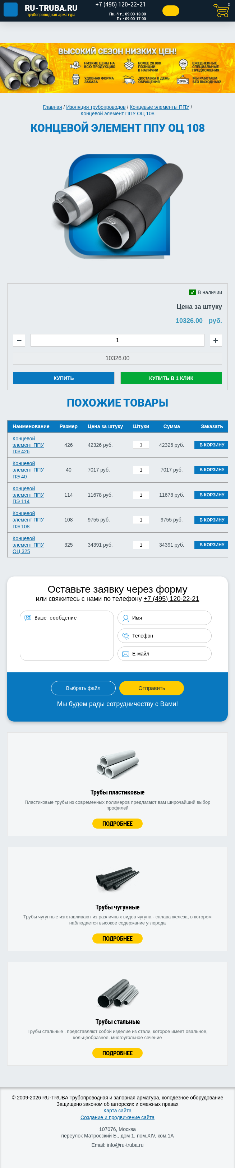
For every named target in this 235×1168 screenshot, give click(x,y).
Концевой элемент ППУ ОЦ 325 (28, 545)
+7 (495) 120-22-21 (171, 598)
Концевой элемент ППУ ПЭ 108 (28, 519)
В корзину (212, 445)
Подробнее (117, 823)
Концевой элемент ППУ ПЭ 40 (28, 469)
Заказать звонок (170, 10)
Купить (64, 378)
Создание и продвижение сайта (117, 1117)
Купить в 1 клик (171, 378)
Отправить (151, 688)
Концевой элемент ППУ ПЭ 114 (28, 495)
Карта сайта (117, 1110)
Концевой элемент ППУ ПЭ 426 (28, 445)
